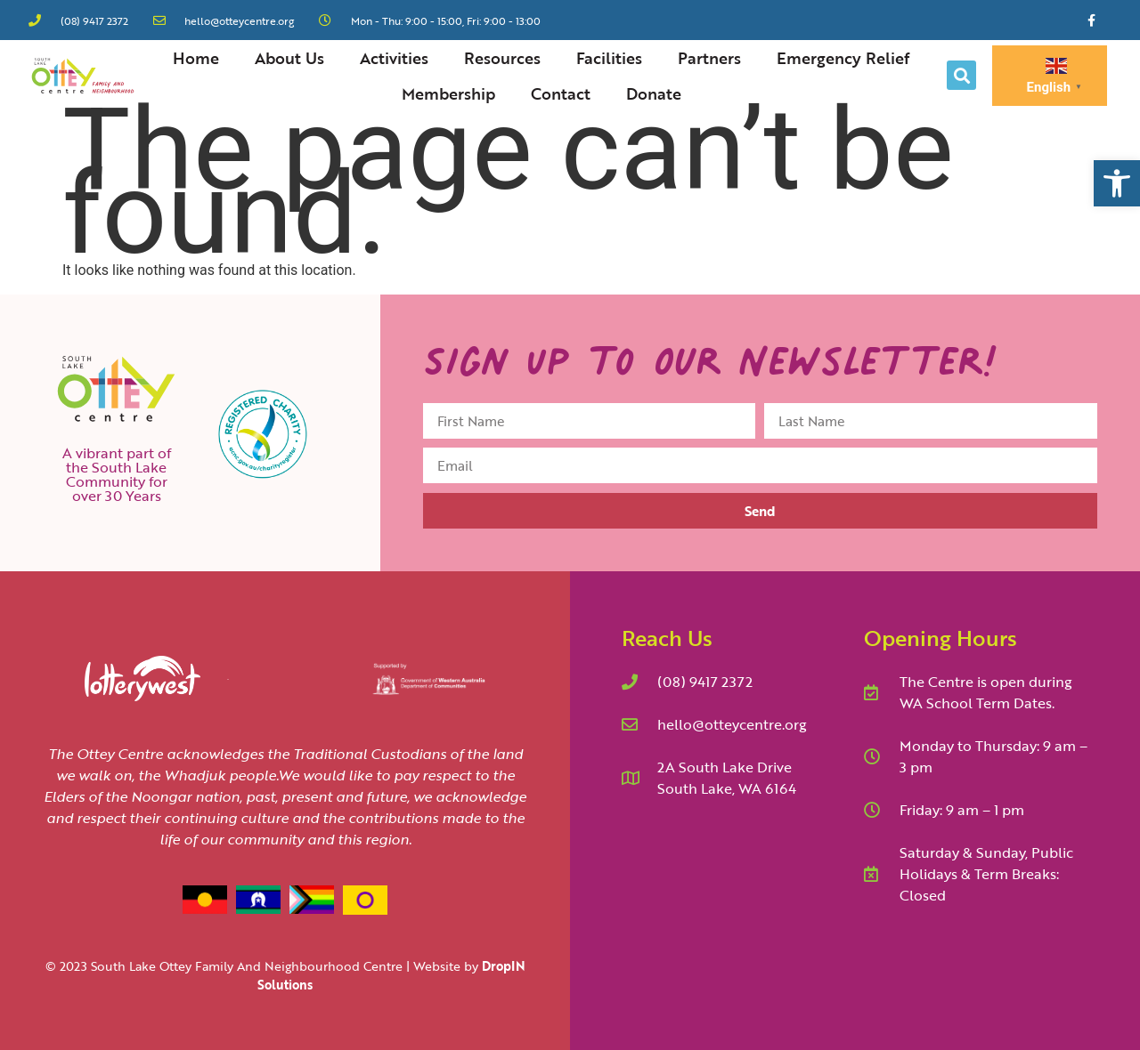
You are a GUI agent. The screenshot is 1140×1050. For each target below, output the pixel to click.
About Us (289, 57)
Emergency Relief (843, 57)
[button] (1117, 183)
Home (196, 57)
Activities (394, 57)
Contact (560, 93)
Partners (709, 57)
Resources (502, 57)
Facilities (609, 57)
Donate (653, 93)
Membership (448, 93)
